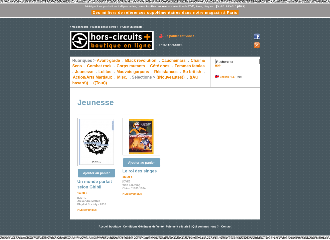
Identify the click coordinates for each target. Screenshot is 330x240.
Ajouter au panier (96, 173)
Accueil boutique (110, 226)
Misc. (122, 77)
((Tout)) (100, 83)
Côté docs (159, 66)
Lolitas (105, 72)
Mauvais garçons (133, 72)
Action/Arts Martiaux (92, 77)
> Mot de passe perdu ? (104, 27)
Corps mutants (131, 66)
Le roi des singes (140, 171)
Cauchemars (174, 60)
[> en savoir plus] (231, 6)
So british (192, 72)
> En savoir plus (87, 209)
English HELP (225, 77)
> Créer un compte (131, 27)
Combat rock (99, 66)
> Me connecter (79, 27)
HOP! (218, 65)
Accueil (165, 45)
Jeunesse (84, 72)
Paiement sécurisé (178, 226)
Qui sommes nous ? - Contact (212, 226)
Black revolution (140, 60)
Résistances (165, 72)
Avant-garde (108, 60)
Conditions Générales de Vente (143, 226)
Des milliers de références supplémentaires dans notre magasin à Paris (165, 12)
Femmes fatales (190, 66)
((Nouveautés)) (171, 77)
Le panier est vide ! (179, 36)
